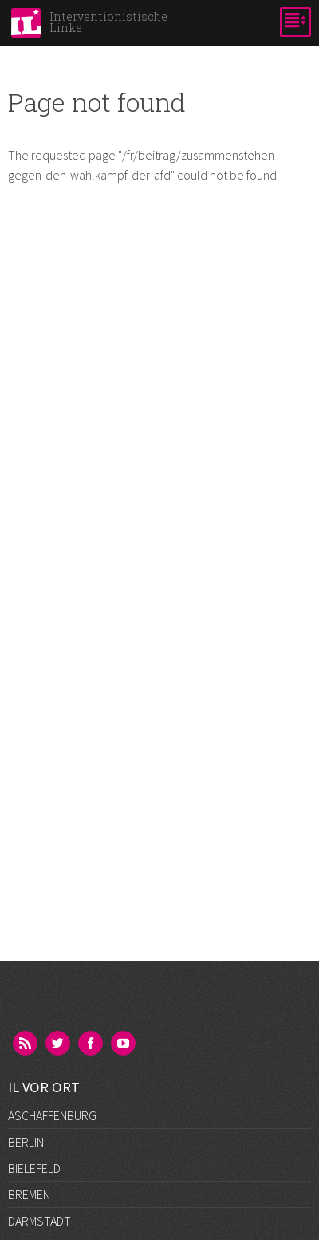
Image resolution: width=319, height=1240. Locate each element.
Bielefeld (34, 1168)
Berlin (26, 1142)
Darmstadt (39, 1221)
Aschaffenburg (52, 1115)
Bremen (29, 1194)
